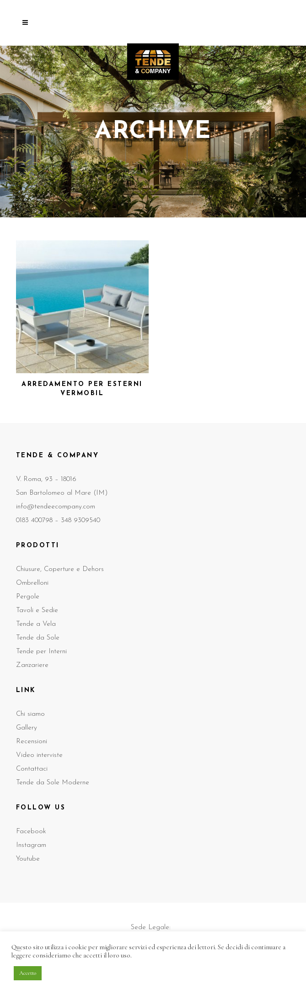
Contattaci (32, 769)
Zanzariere (32, 665)
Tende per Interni (41, 651)
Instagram (31, 845)
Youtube (28, 859)
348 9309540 (80, 520)
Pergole (27, 596)
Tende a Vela (36, 624)
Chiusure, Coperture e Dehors (60, 569)
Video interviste (39, 755)
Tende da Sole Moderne (52, 782)
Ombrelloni (32, 583)
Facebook (31, 831)
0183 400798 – (38, 520)
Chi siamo (30, 714)
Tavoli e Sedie (37, 610)
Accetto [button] (27, 973)
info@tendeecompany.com (55, 506)
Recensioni (31, 741)
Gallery (26, 727)
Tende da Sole (37, 637)
